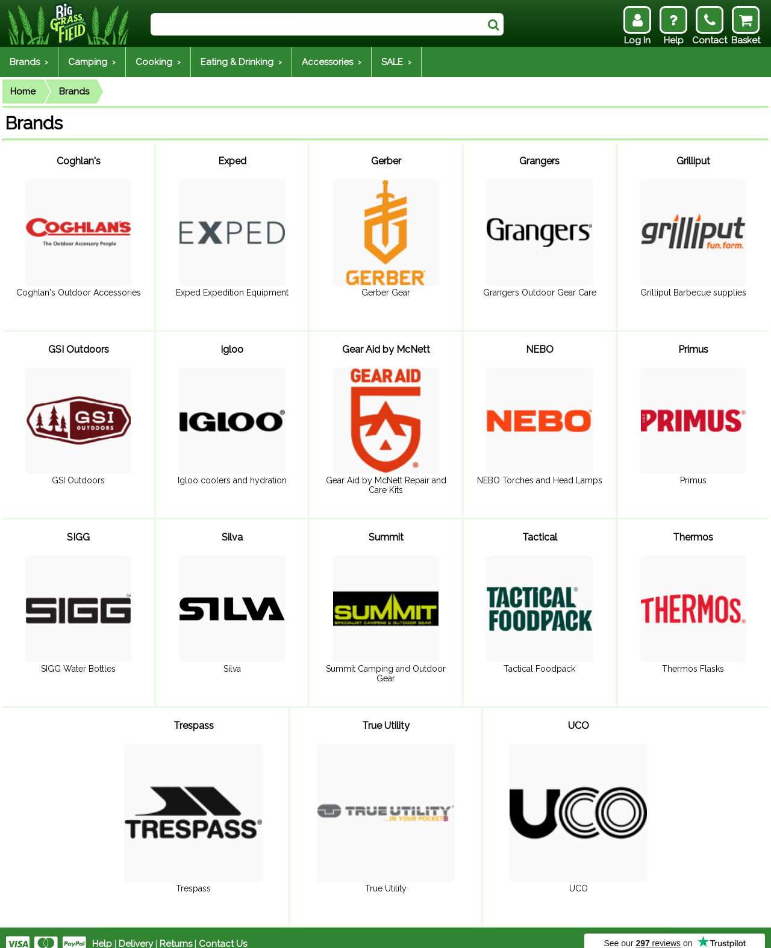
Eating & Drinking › (241, 62)
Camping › (92, 62)
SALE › (396, 62)
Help (102, 931)
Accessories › (331, 62)
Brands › (29, 62)
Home (23, 91)
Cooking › (158, 62)
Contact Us (223, 931)
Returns (176, 931)
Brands (74, 91)
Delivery (136, 931)
